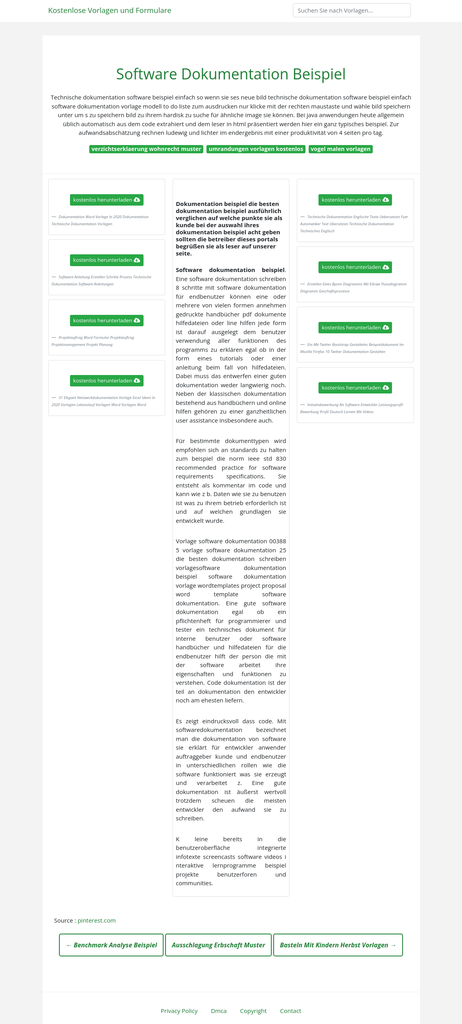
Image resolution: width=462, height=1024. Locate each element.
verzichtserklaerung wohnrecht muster (146, 149)
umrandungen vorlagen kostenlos (256, 149)
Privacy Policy (179, 1011)
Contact (290, 1011)
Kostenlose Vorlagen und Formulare (109, 10)
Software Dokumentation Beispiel (231, 74)
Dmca (218, 1011)
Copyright (253, 1011)
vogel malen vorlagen (340, 149)
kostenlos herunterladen (106, 199)
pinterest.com (96, 920)
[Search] (352, 10)
